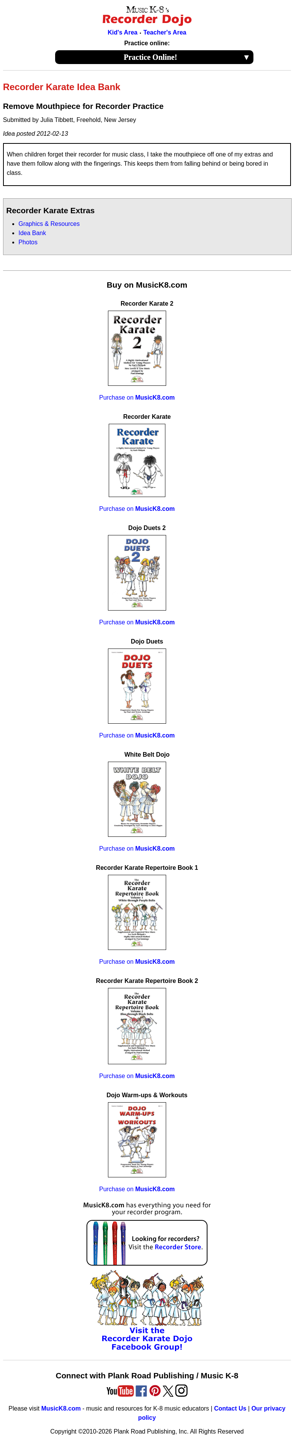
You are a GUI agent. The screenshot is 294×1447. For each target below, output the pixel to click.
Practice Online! (187, 57)
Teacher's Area (164, 32)
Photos (28, 242)
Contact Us (230, 1408)
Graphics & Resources (49, 224)
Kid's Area (122, 32)
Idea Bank (32, 233)
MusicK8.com (61, 1408)
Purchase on (137, 397)
